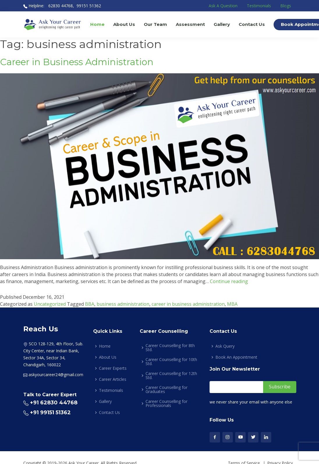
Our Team (155, 24)
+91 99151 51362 (50, 412)
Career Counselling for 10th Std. (171, 362)
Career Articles (112, 379)
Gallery (222, 24)
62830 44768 (60, 5)
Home (97, 24)
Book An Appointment (236, 357)
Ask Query (225, 346)
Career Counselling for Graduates (166, 389)
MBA (232, 304)
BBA (89, 304)
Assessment (190, 24)
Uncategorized (50, 304)
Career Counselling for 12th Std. (171, 375)
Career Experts (113, 368)
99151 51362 (89, 5)
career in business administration (188, 304)
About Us (124, 24)
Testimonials (259, 5)
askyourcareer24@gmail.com (56, 374)
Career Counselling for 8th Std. (170, 348)
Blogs (285, 5)
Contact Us (252, 24)
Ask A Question (223, 5)
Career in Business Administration (76, 61)
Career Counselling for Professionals (166, 403)
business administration (123, 304)
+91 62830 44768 (53, 402)
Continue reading (229, 281)
